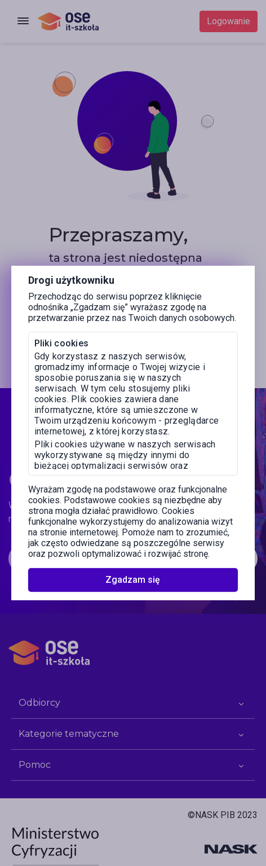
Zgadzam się (132, 579)
